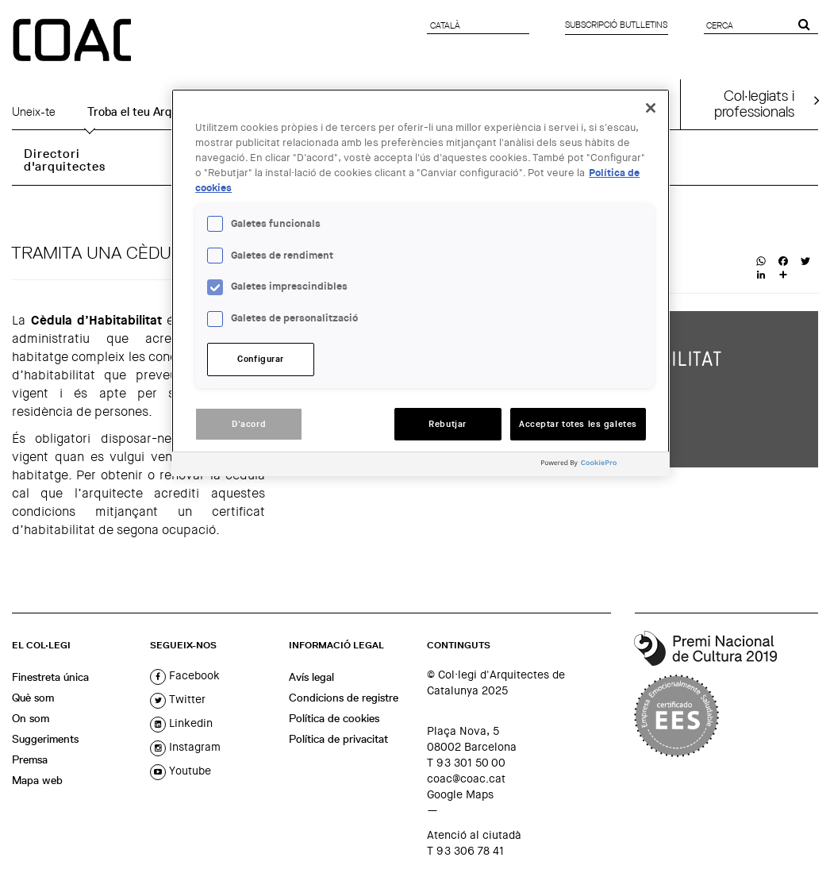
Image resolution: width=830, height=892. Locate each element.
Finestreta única (50, 677)
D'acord (249, 424)
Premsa (30, 759)
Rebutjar (447, 424)
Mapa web (37, 780)
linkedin (181, 723)
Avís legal (311, 677)
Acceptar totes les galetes (578, 424)
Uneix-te (34, 112)
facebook (185, 675)
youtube (180, 770)
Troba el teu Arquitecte (148, 112)
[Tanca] (650, 107)
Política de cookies (334, 718)
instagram (185, 747)
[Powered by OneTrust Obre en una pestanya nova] (601, 466)
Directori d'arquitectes (65, 160)
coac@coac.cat (466, 778)
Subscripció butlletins (616, 24)
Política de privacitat (338, 739)
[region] (420, 282)
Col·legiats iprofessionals (754, 103)
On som (30, 718)
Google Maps (460, 794)
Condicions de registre (343, 697)
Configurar (260, 359)
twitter (178, 699)
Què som (33, 697)
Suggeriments (45, 739)
